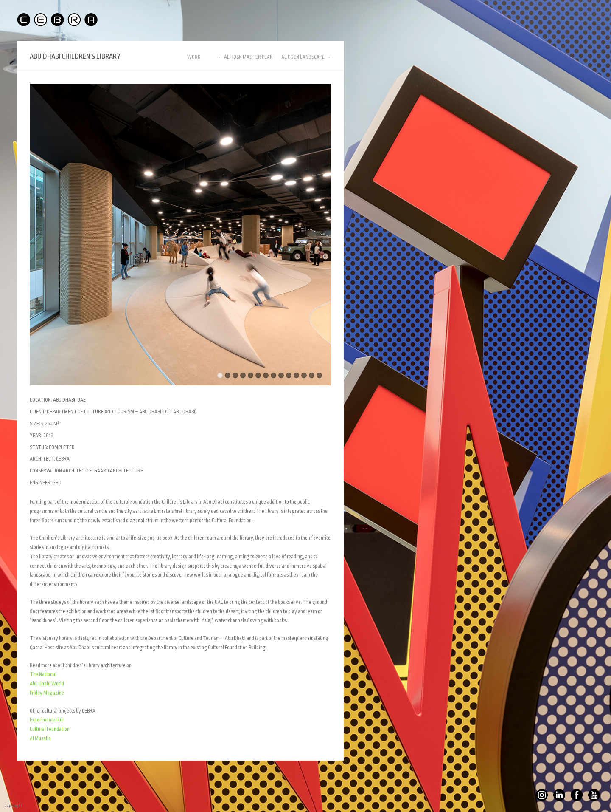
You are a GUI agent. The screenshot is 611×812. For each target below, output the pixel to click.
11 (296, 375)
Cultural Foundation (50, 729)
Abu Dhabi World (47, 684)
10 (288, 375)
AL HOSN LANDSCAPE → (306, 57)
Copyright (6, 806)
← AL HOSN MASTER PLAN (245, 57)
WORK (194, 57)
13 (311, 375)
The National (43, 674)
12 (304, 375)
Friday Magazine (47, 693)
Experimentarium (47, 720)
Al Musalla (40, 738)
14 (319, 375)
